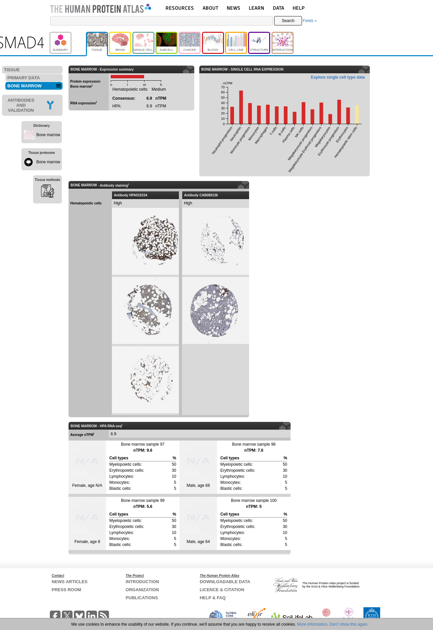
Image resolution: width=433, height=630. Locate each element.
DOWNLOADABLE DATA (225, 581)
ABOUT (210, 7)
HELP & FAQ (213, 597)
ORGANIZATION (142, 589)
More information (312, 624)
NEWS (233, 7)
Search (288, 20)
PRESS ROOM (66, 589)
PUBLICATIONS (142, 597)
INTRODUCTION (142, 581)
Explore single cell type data (338, 77)
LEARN (256, 7)
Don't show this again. (348, 624)
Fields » (310, 20)
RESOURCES (180, 7)
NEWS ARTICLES (70, 581)
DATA (278, 7)
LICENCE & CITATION (222, 589)
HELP (299, 7)
